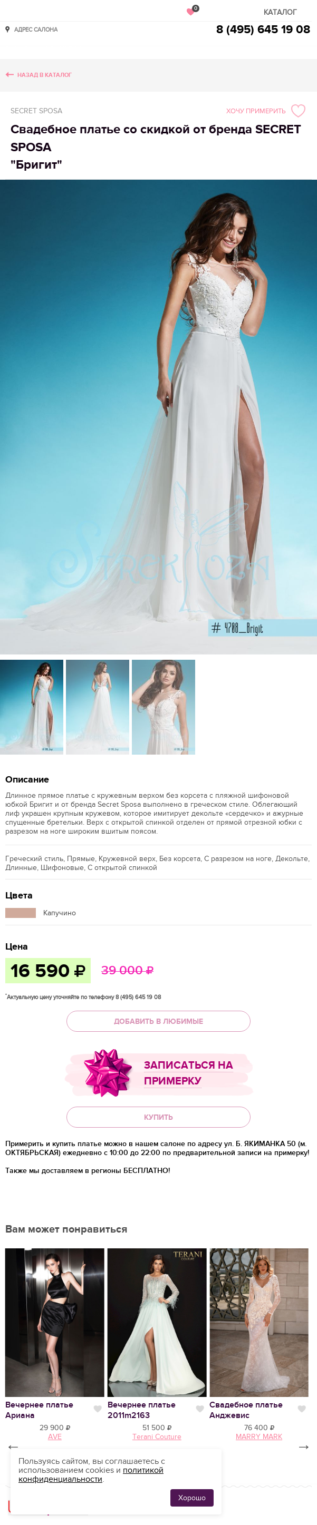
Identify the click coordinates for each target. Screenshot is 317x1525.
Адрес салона (35, 29)
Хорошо (192, 1497)
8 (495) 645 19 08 (263, 30)
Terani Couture (156, 1436)
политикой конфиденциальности (91, 1474)
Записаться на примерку (188, 1073)
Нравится (98, 1409)
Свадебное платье (246, 1410)
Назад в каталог (44, 75)
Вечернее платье (142, 1410)
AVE (55, 1436)
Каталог (280, 12)
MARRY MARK (259, 1436)
